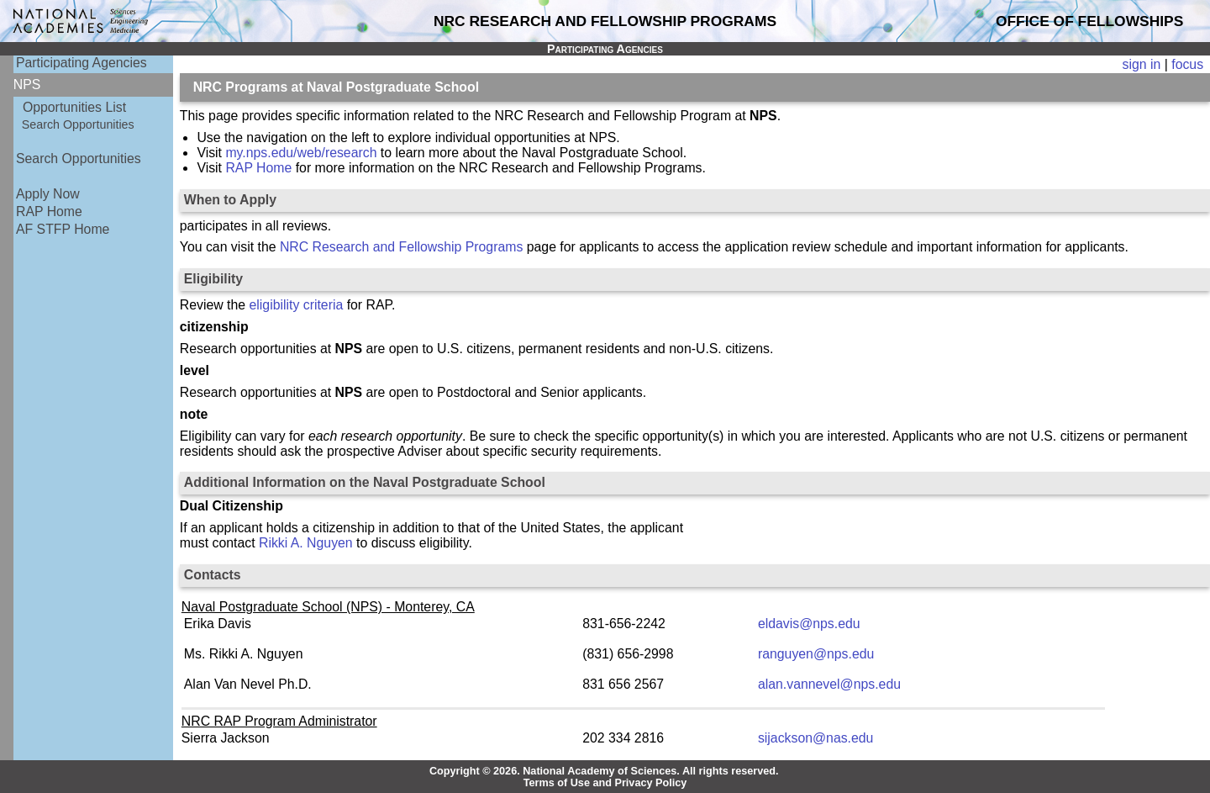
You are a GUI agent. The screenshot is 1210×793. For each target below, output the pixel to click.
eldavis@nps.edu (809, 623)
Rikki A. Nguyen (306, 543)
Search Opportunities (78, 124)
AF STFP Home (62, 229)
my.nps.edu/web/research (300, 152)
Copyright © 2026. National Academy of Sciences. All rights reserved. (604, 771)
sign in (1142, 64)
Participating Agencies (81, 63)
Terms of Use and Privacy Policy (605, 783)
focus (1187, 64)
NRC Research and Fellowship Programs (401, 247)
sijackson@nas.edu (816, 738)
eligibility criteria (297, 305)
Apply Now (48, 194)
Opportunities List (74, 107)
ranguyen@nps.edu (816, 654)
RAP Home (49, 211)
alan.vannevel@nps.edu (829, 684)
